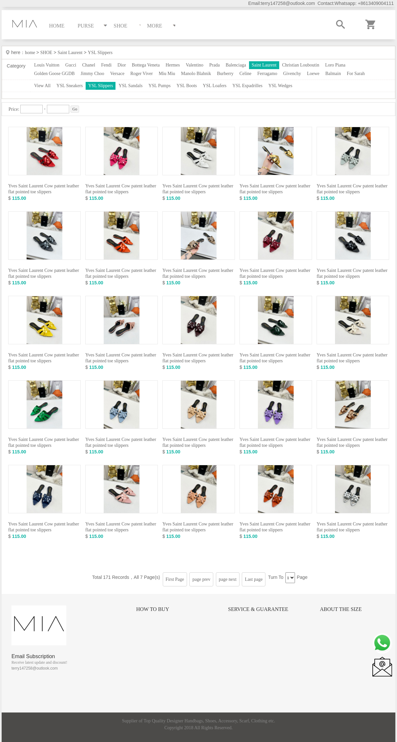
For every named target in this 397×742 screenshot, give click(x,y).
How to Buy (152, 609)
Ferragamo (267, 73)
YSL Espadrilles (247, 85)
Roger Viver (141, 73)
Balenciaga (236, 65)
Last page (253, 579)
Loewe (313, 73)
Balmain (333, 73)
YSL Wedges (280, 85)
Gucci (70, 65)
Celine (246, 73)
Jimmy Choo (92, 73)
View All (42, 85)
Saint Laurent (70, 52)
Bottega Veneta (146, 65)
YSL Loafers (214, 85)
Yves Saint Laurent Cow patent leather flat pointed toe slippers (43, 188)
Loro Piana (335, 65)
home (30, 52)
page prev (201, 579)
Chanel (88, 65)
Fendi (106, 65)
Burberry (225, 73)
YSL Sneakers (69, 85)
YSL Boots (187, 85)
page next (228, 579)
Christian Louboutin (300, 65)
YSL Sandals (130, 85)
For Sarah (356, 73)
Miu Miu (167, 73)
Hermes (173, 65)
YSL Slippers (100, 52)
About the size (341, 609)
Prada (214, 65)
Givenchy (292, 73)
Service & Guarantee (258, 609)
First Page (175, 579)
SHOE (46, 52)
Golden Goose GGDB (54, 73)
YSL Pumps (159, 85)
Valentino (194, 65)
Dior (121, 65)
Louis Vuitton (46, 65)
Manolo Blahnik (196, 73)
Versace (117, 73)
